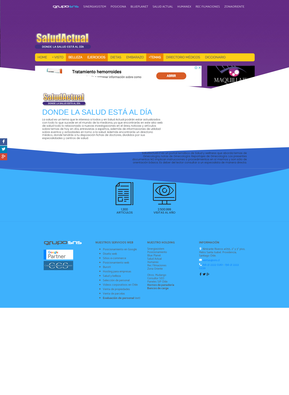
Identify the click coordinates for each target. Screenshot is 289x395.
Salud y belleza (112, 313)
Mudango (160, 312)
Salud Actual (166, 5)
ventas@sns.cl (211, 297)
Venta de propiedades (116, 326)
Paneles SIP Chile (157, 318)
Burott (107, 304)
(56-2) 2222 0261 (213, 302)
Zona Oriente (155, 306)
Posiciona (121, 5)
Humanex (187, 5)
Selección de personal (116, 317)
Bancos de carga (157, 325)
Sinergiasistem (97, 5)
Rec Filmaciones (211, 5)
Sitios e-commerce (114, 295)
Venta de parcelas (114, 330)
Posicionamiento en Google (120, 286)
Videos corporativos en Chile (120, 321)
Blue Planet (154, 292)
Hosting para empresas (117, 308)
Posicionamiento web (116, 299)
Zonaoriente (237, 5)
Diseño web (110, 290)
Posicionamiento (157, 289)
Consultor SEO (155, 315)
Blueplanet (142, 5)
